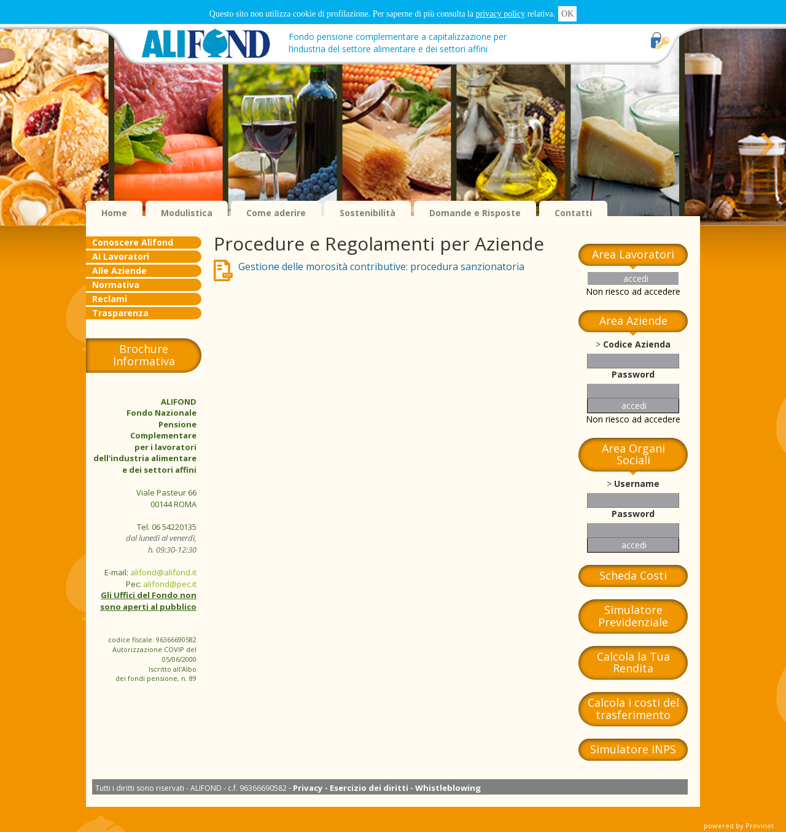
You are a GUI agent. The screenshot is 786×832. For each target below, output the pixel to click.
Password (633, 374)
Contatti (573, 213)
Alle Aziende (119, 270)
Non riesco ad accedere (633, 291)
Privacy (308, 787)
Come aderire (276, 213)
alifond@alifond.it (163, 572)
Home (114, 213)
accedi (635, 278)
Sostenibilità (367, 213)
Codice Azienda (637, 344)
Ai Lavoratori (120, 256)
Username (637, 483)
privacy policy (500, 13)
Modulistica (186, 213)
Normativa (115, 284)
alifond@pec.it (169, 583)
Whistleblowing (448, 787)
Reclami (109, 299)
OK (567, 13)
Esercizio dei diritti (369, 787)
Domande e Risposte (475, 213)
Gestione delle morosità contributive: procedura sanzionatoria (381, 266)
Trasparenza (120, 313)
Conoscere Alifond (132, 242)
